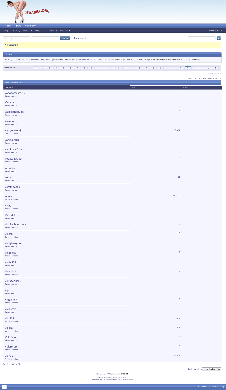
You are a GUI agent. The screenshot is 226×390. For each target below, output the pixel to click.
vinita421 (10, 262)
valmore (10, 121)
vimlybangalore (14, 243)
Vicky (8, 205)
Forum (18, 26)
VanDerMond (13, 130)
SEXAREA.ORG (214, 386)
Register (7, 26)
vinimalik (10, 252)
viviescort (10, 309)
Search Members (213, 74)
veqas (8, 177)
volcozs (9, 327)
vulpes (9, 356)
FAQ (18, 31)
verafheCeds (12, 187)
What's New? (30, 26)
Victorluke (11, 215)
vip (7, 290)
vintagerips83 (13, 281)
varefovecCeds (13, 149)
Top (219, 369)
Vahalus (9, 102)
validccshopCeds (14, 111)
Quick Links (63, 31)
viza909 (9, 318)
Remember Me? (80, 38)
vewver (9, 196)
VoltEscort (11, 346)
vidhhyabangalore (15, 224)
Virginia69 (11, 299)
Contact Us (202, 386)
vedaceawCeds (14, 158)
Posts (133, 88)
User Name (10, 87)
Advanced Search (215, 31)
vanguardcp (12, 140)
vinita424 (10, 271)
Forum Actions (49, 31)
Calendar (25, 31)
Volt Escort (11, 337)
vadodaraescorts (15, 93)
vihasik (9, 234)
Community (35, 31)
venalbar (10, 168)
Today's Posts (9, 31)
